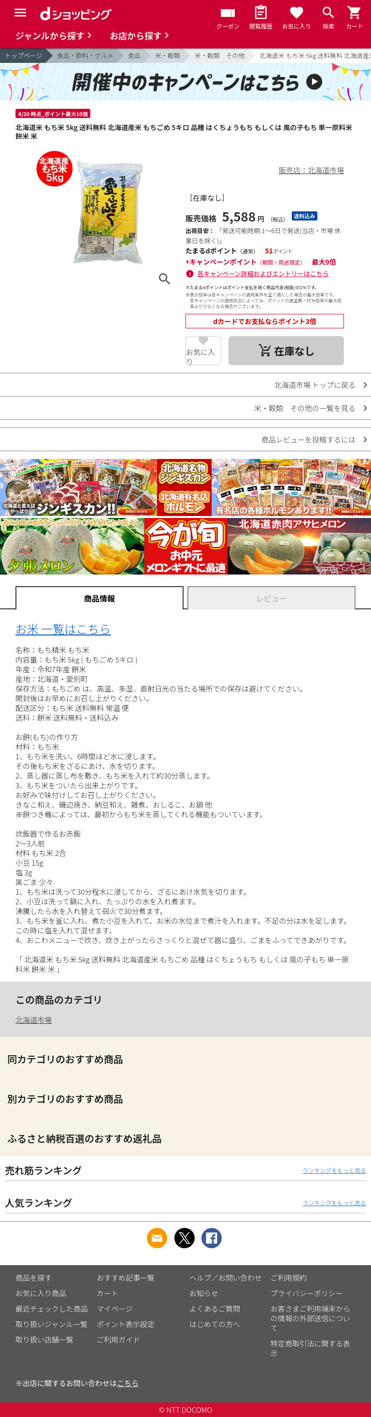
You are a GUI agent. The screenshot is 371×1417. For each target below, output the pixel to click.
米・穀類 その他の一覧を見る (305, 408)
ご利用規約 (289, 1277)
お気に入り (200, 356)
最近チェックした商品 (51, 1308)
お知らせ (203, 1293)
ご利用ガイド (118, 1339)
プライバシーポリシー (307, 1293)
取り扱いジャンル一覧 (51, 1324)
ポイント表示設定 (126, 1324)
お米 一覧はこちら (63, 628)
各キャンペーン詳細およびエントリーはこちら (263, 273)
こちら (128, 1383)
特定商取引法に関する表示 (310, 1348)
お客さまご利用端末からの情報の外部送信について (310, 1318)
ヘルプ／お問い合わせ (225, 1277)
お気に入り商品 (40, 1293)
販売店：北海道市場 (311, 170)
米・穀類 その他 (220, 55)
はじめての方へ (214, 1324)
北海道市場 (33, 1020)
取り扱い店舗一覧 (44, 1339)
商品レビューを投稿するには (308, 439)
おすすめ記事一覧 (126, 1277)
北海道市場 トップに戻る (315, 384)
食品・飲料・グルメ (85, 55)
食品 (134, 55)
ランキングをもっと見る (334, 1170)
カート (107, 1293)
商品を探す (33, 1277)
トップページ (24, 55)
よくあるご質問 (214, 1308)
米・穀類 (167, 55)
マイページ (115, 1308)
